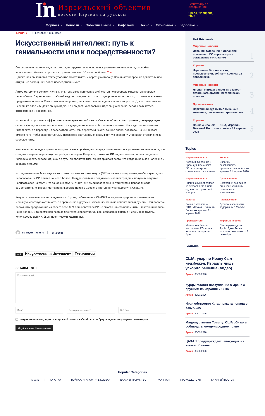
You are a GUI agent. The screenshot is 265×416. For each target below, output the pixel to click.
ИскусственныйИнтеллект (48, 254)
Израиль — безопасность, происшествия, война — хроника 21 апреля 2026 (217, 73)
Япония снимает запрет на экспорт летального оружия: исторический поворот (217, 93)
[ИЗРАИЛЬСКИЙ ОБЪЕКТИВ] (98, 9)
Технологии (85, 254)
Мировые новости (205, 46)
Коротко (198, 65)
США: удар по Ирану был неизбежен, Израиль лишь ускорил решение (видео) (209, 263)
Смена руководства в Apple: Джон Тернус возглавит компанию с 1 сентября (234, 230)
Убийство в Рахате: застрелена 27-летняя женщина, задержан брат (198, 230)
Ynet (110, 72)
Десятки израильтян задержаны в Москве (232, 206)
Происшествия (203, 104)
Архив (21, 33)
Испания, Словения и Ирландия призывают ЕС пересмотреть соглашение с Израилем (215, 54)
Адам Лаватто (35, 232)
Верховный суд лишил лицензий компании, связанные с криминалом (218, 110)
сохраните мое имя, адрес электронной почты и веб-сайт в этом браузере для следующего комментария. (84, 319)
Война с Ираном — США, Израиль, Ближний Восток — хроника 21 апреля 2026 (219, 128)
